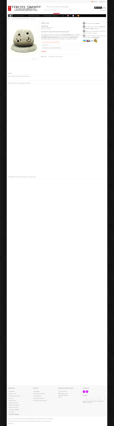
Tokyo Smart (17, 421)
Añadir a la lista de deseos (56, 56)
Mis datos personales (39, 398)
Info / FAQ (11, 398)
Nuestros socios (13, 393)
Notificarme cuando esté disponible (51, 48)
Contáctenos (12, 391)
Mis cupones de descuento (40, 400)
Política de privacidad (14, 405)
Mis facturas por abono (39, 393)
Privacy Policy (36, 418)
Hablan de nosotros (13, 407)
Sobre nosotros (12, 400)
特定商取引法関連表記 (14, 414)
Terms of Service (46, 418)
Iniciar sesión (103, 10)
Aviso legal (11, 412)
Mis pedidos (37, 391)
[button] (19, 15)
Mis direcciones (37, 396)
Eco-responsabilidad (14, 409)
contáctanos (95, 37)
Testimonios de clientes (14, 396)
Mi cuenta (35, 388)
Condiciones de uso (13, 403)
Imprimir (45, 56)
